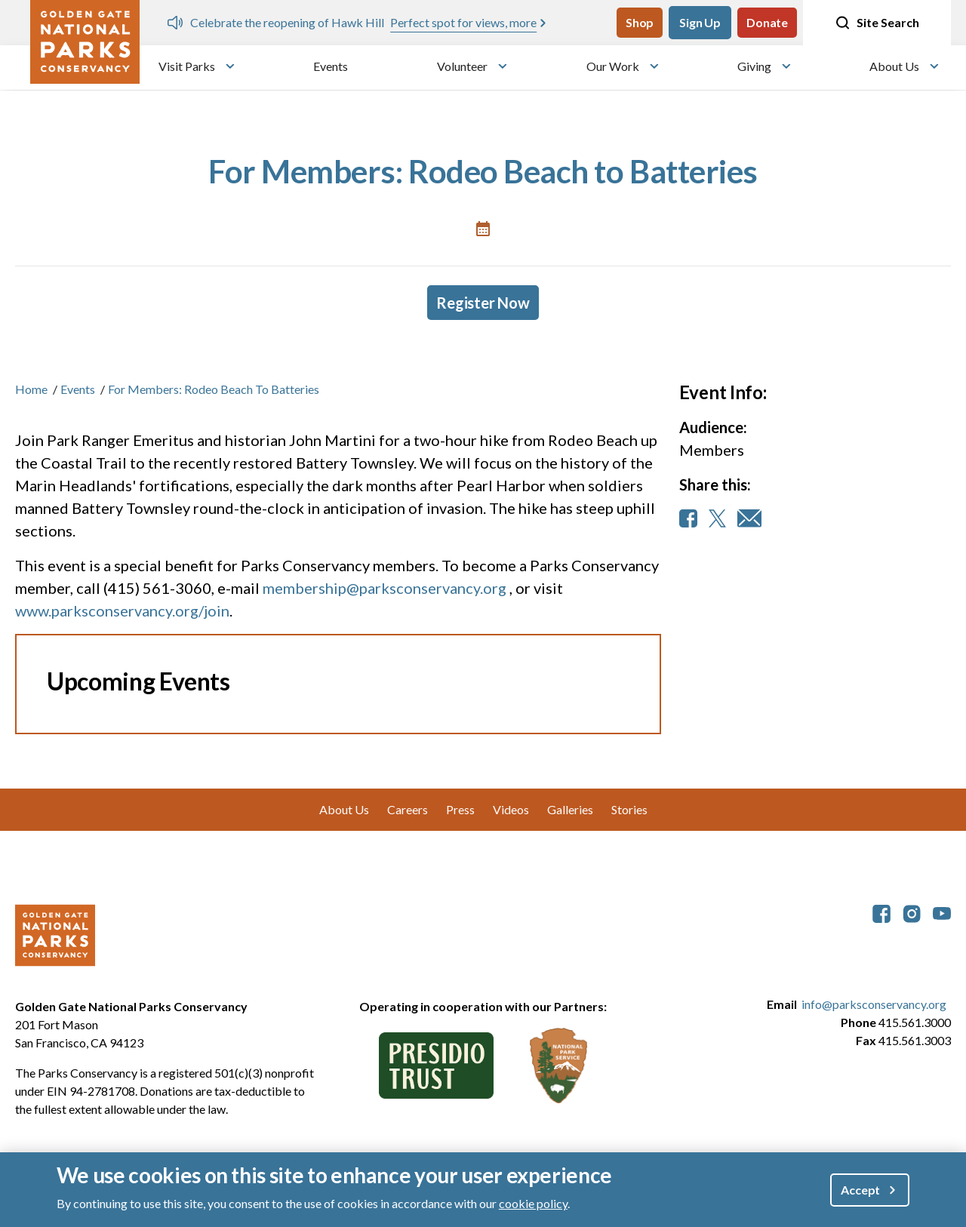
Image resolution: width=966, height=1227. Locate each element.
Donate (767, 22)
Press (460, 809)
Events (330, 66)
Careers (407, 809)
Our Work (612, 66)
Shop (640, 22)
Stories (629, 809)
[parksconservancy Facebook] (881, 912)
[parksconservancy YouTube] (942, 912)
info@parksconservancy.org (873, 1004)
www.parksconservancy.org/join (122, 610)
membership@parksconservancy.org (384, 588)
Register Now (483, 303)
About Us (894, 66)
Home (31, 389)
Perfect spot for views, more (463, 22)
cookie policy (533, 1203)
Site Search (877, 22)
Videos (511, 809)
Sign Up (700, 22)
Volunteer (462, 66)
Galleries (570, 809)
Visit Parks (186, 66)
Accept (860, 1189)
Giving (754, 66)
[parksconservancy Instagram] (912, 912)
